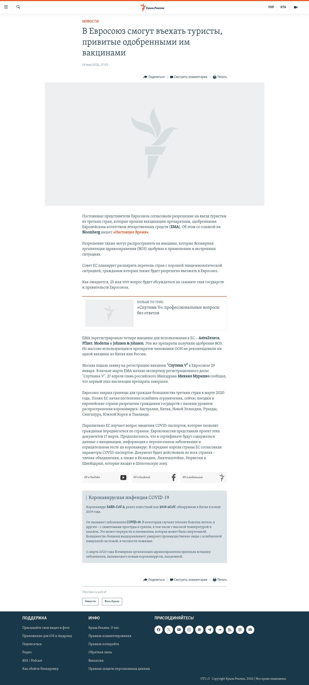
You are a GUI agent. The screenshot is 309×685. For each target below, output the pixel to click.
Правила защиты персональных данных (119, 668)
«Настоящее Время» (130, 232)
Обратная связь (100, 652)
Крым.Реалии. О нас (103, 628)
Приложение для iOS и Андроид (47, 636)
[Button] (154, 77)
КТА (283, 7)
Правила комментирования (109, 636)
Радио (27, 652)
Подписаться (32, 644)
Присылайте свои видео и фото (46, 628)
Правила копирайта (103, 644)
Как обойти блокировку (40, 668)
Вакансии (96, 660)
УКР (271, 7)
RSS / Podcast (32, 660)
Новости (90, 22)
